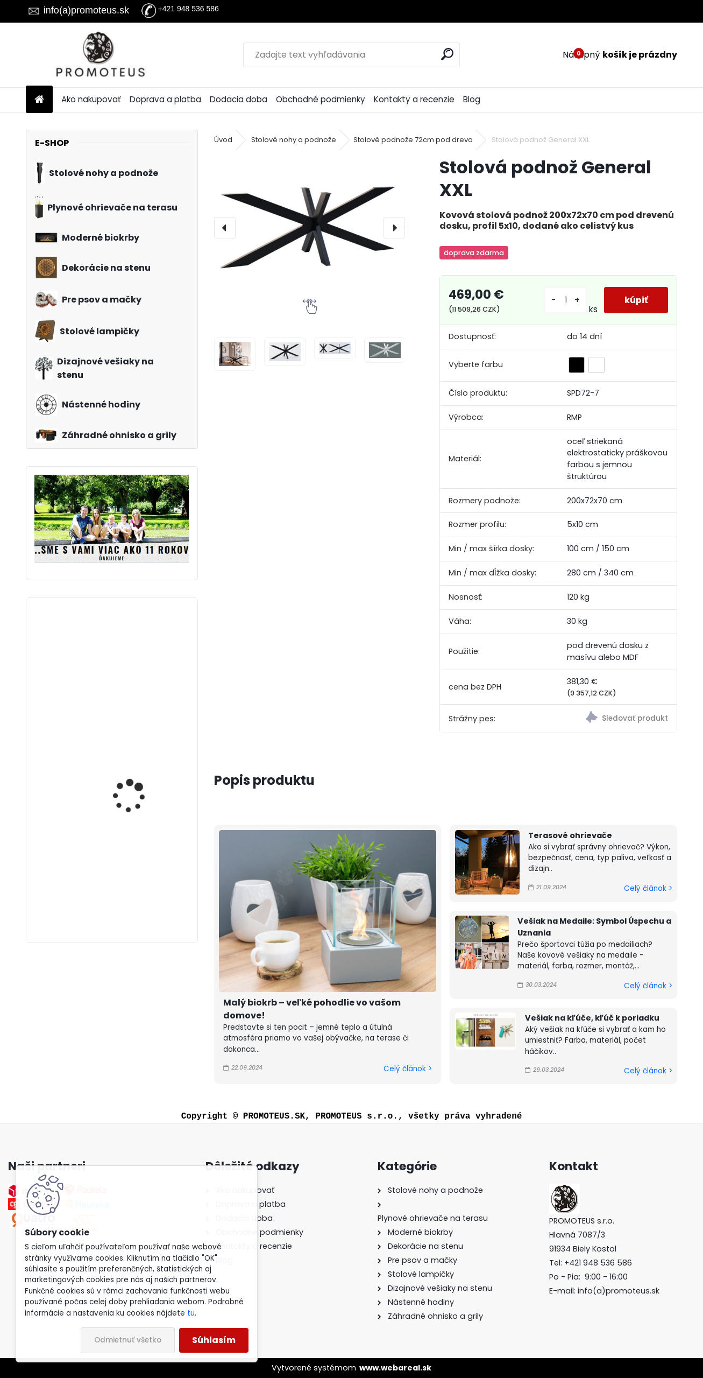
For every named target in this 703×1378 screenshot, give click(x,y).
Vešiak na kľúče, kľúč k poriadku (592, 1018)
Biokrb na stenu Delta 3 (140, 749)
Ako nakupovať (91, 99)
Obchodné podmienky (320, 99)
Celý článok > (408, 1069)
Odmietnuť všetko (127, 1340)
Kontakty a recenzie (414, 99)
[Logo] (100, 55)
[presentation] (225, 227)
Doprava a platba (165, 99)
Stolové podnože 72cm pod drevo (413, 140)
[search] (447, 54)
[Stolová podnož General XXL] (310, 228)
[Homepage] (39, 100)
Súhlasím (214, 1340)
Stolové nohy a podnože (293, 140)
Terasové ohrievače (570, 835)
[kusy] (564, 300)
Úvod (223, 140)
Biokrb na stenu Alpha (137, 648)
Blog (471, 99)
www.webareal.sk (395, 1367)
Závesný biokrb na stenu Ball (142, 869)
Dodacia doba (238, 99)
